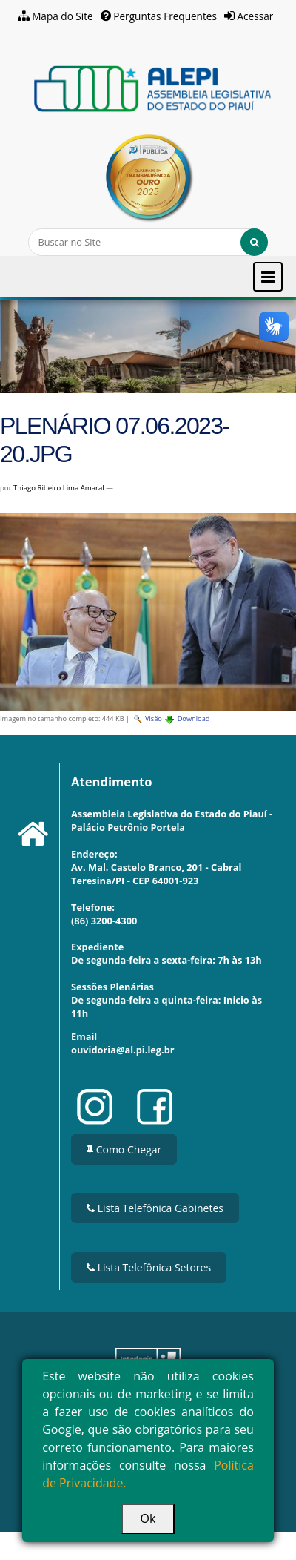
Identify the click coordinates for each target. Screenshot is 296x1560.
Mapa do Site (62, 16)
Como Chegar (124, 1149)
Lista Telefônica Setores (149, 1267)
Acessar (256, 16)
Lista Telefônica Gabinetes (155, 1208)
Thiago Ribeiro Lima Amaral (58, 488)
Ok (148, 1518)
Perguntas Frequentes (165, 16)
